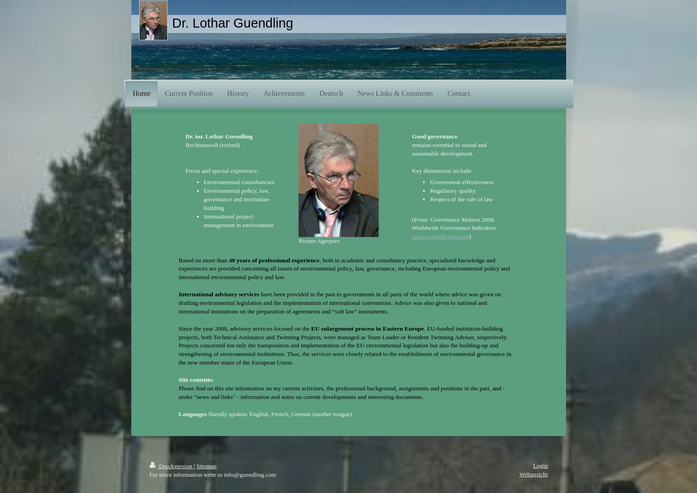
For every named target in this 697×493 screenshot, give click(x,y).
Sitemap (206, 466)
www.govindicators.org (440, 236)
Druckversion (171, 466)
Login (540, 465)
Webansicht (533, 474)
